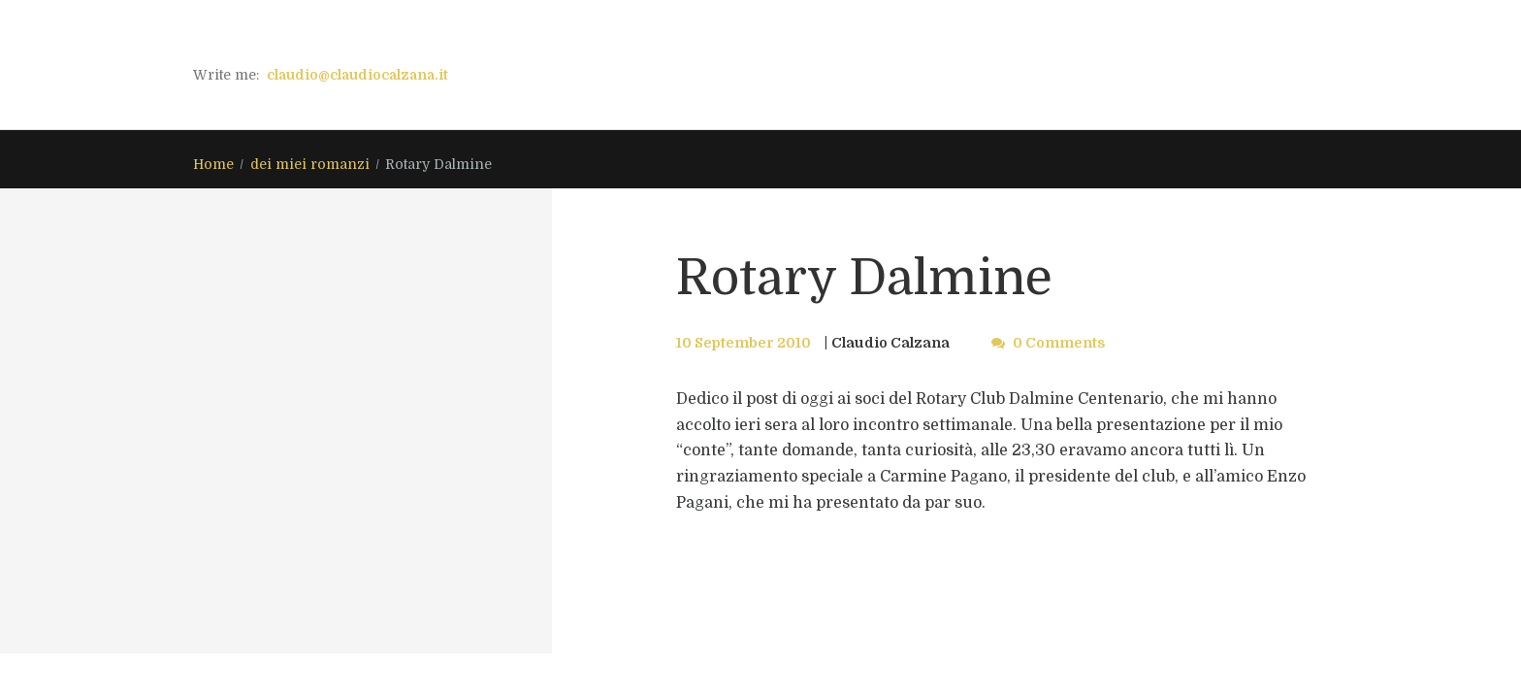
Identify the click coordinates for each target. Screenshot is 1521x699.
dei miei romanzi (310, 164)
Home (213, 164)
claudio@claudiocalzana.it (357, 75)
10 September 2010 (743, 342)
